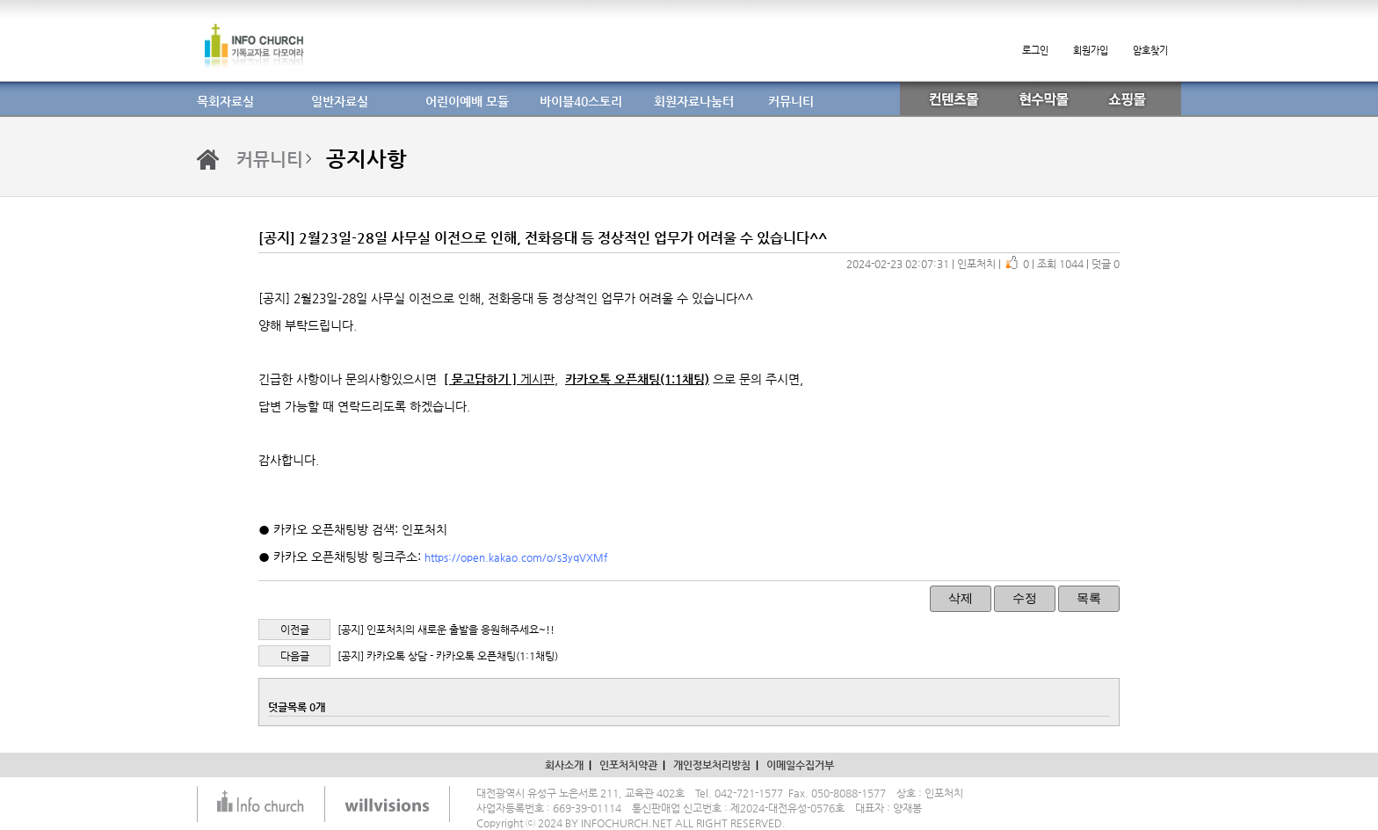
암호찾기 (1150, 50)
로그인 (1035, 50)
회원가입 (1090, 50)
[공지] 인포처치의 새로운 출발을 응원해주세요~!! (446, 629)
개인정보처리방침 (712, 765)
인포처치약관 (628, 765)
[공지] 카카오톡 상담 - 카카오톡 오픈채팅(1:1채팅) (447, 656)
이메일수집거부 (800, 765)
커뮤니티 (269, 159)
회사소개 (564, 765)
